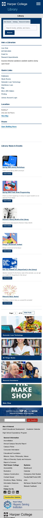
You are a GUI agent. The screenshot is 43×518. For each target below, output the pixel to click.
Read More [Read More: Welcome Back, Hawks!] (7, 303)
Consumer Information (11, 450)
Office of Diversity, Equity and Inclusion (17, 459)
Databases (5, 76)
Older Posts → (28, 313)
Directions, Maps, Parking (13, 480)
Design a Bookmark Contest (12, 244)
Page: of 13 (15, 313)
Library (12, 9)
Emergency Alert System (32, 474)
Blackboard (28, 468)
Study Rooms (6, 79)
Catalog (15, 22)
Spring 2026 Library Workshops (13, 167)
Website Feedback (30, 486)
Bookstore (7, 471)
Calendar (27, 471)
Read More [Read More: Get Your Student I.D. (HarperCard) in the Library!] (7, 278)
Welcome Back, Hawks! (11, 296)
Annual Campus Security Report (15, 444)
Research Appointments (9, 57)
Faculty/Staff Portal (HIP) (32, 477)
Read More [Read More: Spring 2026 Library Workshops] (7, 174)
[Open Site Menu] (36, 4)
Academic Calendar (33, 429)
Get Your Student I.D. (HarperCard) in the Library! (20, 269)
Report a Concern (10, 462)
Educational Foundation (12, 453)
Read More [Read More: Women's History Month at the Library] (7, 226)
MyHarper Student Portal (32, 483)
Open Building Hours (8, 127)
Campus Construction (11, 474)
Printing (4, 94)
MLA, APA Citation (7, 91)
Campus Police (9, 447)
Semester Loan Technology (11, 82)
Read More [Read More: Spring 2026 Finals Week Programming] (7, 201)
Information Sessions (11, 483)
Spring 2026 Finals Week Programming (16, 192)
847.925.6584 (6, 51)
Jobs (25, 480)
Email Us (4, 54)
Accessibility (8, 468)
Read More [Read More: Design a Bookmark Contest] (7, 251)
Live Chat (4, 48)
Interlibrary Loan (7, 85)
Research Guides (24, 22)
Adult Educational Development (13, 429)
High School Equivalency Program (15, 433)
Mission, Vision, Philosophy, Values (16, 456)
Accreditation (8, 441)
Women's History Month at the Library (16, 219)
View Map (4, 116)
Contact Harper (9, 477)
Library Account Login (9, 98)
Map (2, 88)
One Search (7, 22)
